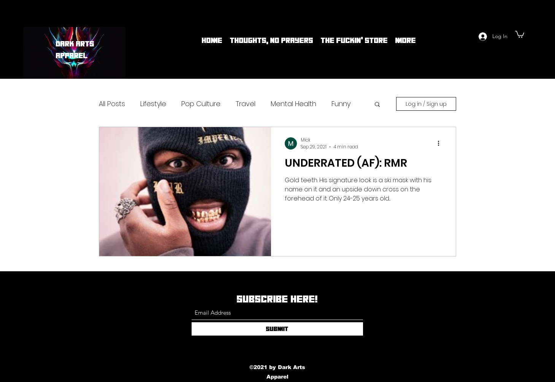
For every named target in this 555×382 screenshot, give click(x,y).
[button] (519, 34)
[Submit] (277, 329)
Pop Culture (200, 103)
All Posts (112, 103)
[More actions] (441, 143)
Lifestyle (153, 103)
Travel (245, 103)
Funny (340, 103)
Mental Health (293, 103)
